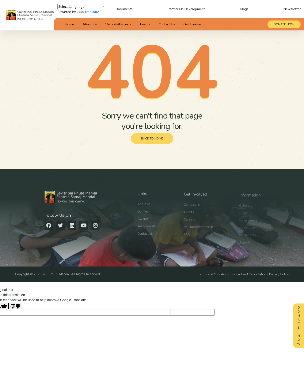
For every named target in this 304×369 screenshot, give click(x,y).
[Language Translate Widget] (81, 6)
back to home (152, 139)
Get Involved (192, 24)
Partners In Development (186, 9)
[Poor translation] (15, 306)
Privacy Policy (279, 274)
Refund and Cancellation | (250, 274)
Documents (124, 9)
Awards (143, 222)
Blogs (244, 9)
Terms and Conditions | (214, 274)
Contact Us (167, 24)
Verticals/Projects (118, 24)
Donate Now (299, 326)
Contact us (145, 237)
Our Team (144, 214)
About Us (90, 24)
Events (145, 24)
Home (69, 24)
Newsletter (292, 9)
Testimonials (146, 229)
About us (144, 207)
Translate (88, 12)
